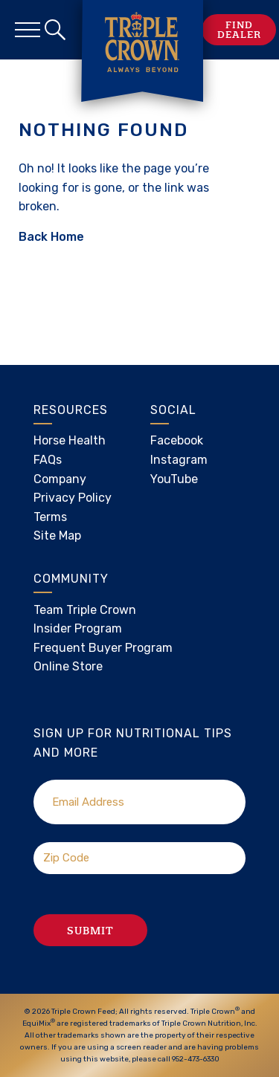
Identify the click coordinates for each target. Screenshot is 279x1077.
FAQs (47, 460)
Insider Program (77, 628)
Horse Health (69, 440)
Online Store (68, 666)
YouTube (174, 479)
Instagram (179, 460)
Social (173, 410)
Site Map (57, 535)
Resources (70, 410)
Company (59, 479)
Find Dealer (239, 30)
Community (71, 579)
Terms (50, 517)
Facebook (176, 440)
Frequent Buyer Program (103, 648)
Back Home (51, 237)
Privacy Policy (72, 498)
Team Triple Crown (84, 610)
